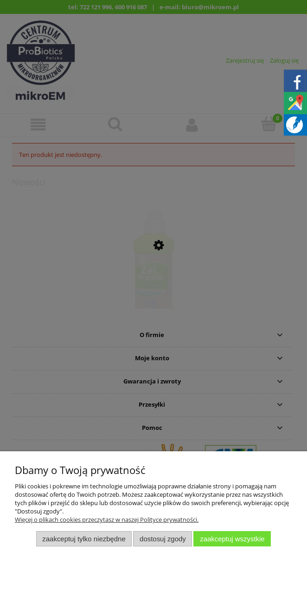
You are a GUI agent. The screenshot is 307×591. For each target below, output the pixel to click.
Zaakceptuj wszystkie (232, 539)
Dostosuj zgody (163, 539)
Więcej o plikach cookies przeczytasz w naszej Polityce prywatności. (106, 519)
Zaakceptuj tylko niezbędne (83, 539)
